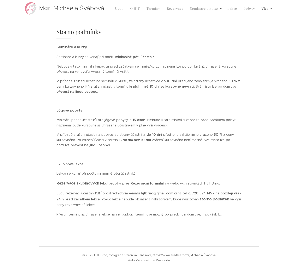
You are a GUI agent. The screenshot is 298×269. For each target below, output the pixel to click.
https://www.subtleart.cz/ (171, 255)
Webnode (163, 260)
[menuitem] (124, 8)
